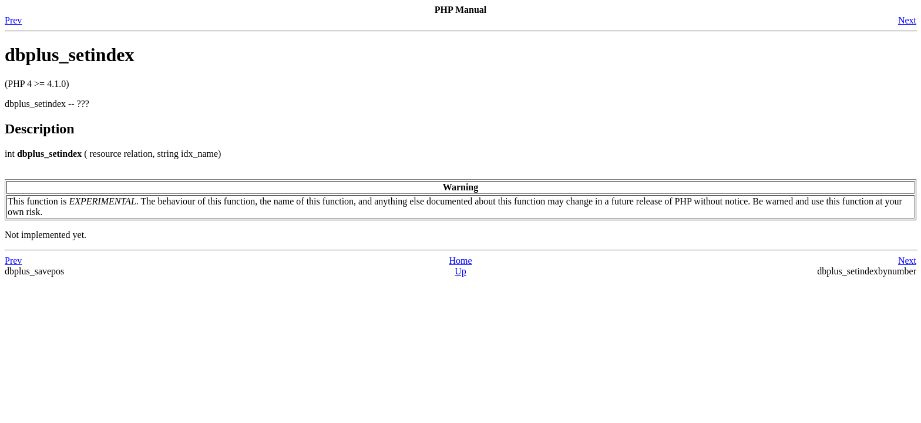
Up (460, 271)
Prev (13, 20)
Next (907, 20)
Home (460, 261)
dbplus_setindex (70, 54)
